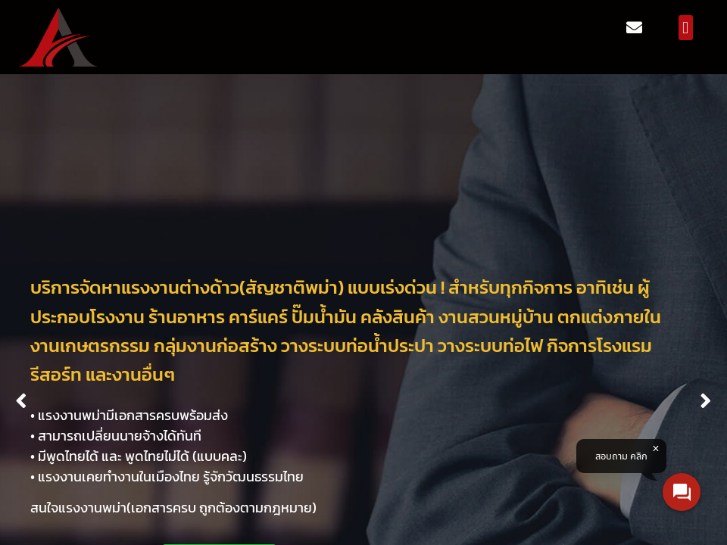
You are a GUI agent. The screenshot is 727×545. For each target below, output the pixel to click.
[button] (686, 27)
